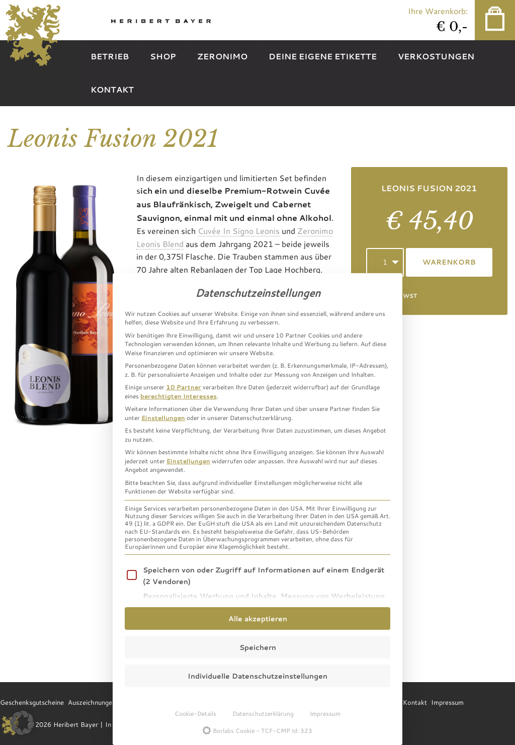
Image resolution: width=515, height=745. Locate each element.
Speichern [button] (257, 647)
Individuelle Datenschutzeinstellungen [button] (257, 676)
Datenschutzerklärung (263, 713)
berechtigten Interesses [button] (178, 396)
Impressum (325, 713)
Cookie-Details (195, 713)
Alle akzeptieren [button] (257, 618)
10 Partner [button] (183, 387)
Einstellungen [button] (163, 417)
